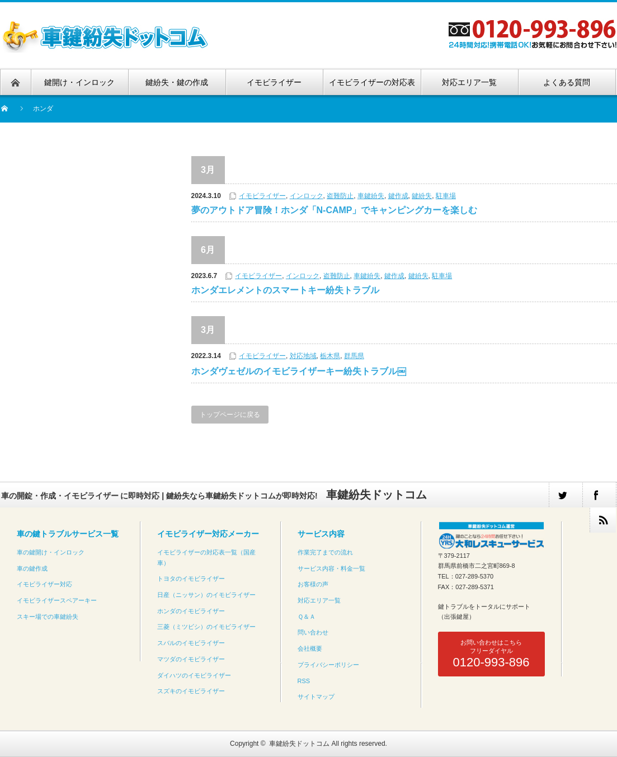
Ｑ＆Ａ (306, 616)
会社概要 (310, 648)
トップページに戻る (230, 415)
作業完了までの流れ (325, 552)
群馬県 (354, 356)
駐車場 (446, 196)
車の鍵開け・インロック (50, 552)
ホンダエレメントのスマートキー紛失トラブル (285, 290)
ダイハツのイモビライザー (194, 675)
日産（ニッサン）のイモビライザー (206, 594)
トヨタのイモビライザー (191, 578)
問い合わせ (313, 632)
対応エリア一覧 (319, 600)
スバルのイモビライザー (191, 643)
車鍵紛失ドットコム (299, 743)
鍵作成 (398, 196)
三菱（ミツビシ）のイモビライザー (206, 626)
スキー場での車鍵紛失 (47, 616)
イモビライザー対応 (44, 584)
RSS (304, 681)
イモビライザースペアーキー (57, 600)
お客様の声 (313, 584)
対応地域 (303, 356)
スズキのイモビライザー (191, 691)
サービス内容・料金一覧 (331, 568)
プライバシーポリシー (328, 664)
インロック (306, 196)
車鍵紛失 (370, 196)
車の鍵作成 (32, 568)
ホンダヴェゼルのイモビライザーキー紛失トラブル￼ (298, 371)
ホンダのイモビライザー (191, 611)
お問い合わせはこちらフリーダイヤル (491, 654)
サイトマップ (316, 696)
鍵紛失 (422, 196)
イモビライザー (262, 196)
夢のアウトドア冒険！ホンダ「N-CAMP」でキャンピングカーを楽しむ (334, 210)
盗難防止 (340, 196)
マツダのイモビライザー (191, 659)
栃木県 (330, 356)
